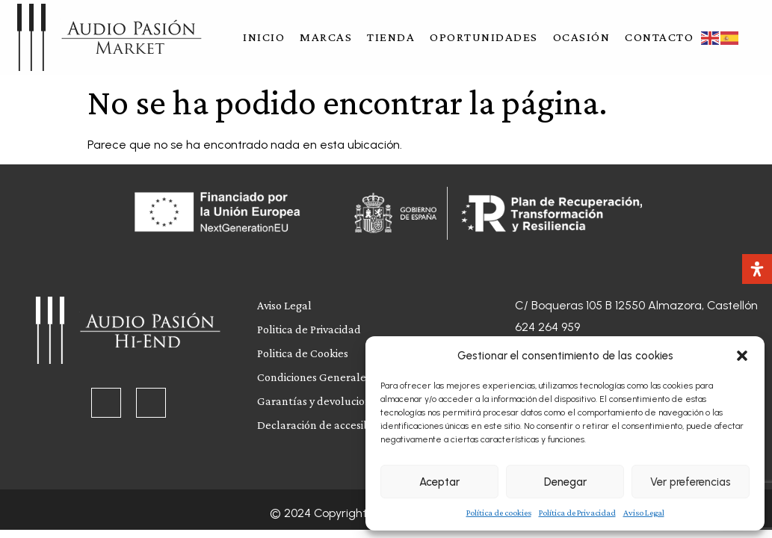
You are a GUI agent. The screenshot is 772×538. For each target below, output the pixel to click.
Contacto (659, 37)
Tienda (391, 37)
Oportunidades (484, 37)
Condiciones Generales (314, 377)
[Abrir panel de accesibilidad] (757, 269)
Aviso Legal (643, 512)
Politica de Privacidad (309, 329)
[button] (742, 355)
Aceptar (439, 482)
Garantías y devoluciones (319, 401)
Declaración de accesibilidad (327, 424)
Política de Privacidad (577, 512)
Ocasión (582, 37)
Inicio (264, 37)
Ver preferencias (690, 482)
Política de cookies (498, 512)
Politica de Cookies (302, 353)
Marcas (326, 37)
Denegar (565, 482)
